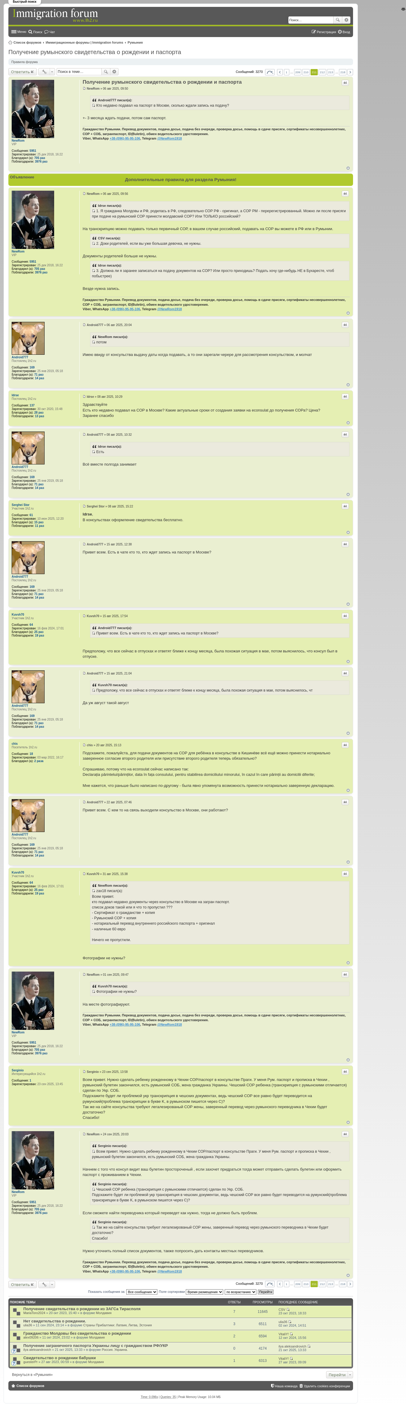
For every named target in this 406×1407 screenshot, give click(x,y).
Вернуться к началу (348, 168)
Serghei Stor (20, 505)
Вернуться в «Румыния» (32, 1375)
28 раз (39, 412)
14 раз (39, 378)
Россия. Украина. (115, 1349)
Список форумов (27, 42)
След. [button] (350, 72)
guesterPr (30, 1362)
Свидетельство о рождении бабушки (59, 1358)
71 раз (39, 374)
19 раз (39, 635)
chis (15, 743)
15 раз (39, 522)
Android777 (20, 357)
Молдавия (104, 1313)
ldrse (15, 395)
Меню (21, 31)
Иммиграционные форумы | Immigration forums (84, 42)
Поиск (337, 20)
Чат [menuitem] (52, 32)
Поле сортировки (191, 1291)
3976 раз (41, 161)
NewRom (18, 140)
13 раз (39, 416)
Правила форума (24, 62)
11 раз (39, 525)
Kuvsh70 (18, 614)
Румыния (135, 42)
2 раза (39, 761)
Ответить (20, 71)
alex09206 (31, 1337)
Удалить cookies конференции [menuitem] (327, 1386)
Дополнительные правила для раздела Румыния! (181, 179)
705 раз (39, 158)
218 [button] (342, 72)
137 (32, 405)
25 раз (39, 632)
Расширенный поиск (346, 20)
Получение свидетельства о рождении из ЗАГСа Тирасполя (82, 1309)
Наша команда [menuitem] (286, 1386)
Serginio (18, 1070)
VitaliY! (284, 1334)
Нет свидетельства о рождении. (54, 1321)
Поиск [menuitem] (37, 32)
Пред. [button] (280, 72)
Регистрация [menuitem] (326, 32)
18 (31, 754)
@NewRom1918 (169, 138)
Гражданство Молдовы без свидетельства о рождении (77, 1333)
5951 (33, 150)
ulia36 (27, 1325)
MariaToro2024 (34, 1313)
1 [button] (287, 72)
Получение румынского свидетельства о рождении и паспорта (94, 52)
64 (31, 624)
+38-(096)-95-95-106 (125, 138)
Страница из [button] (270, 72)
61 (31, 515)
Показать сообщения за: (122, 1291)
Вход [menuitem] (346, 32)
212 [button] (322, 72)
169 (32, 367)
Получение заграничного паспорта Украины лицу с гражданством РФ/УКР (95, 1345)
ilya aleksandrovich (37, 1349)
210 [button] (305, 72)
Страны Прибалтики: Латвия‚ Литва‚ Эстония (117, 1325)
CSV (282, 1309)
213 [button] (330, 72)
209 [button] (297, 72)
